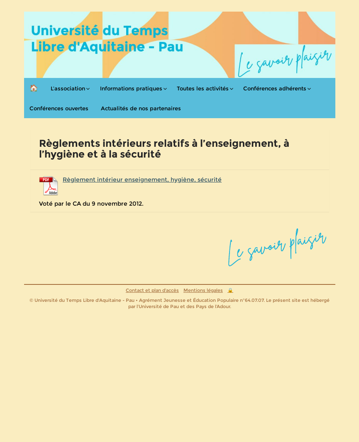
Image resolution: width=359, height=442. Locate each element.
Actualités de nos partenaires (141, 108)
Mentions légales (203, 290)
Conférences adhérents (274, 88)
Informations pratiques (131, 88)
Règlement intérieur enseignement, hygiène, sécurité (142, 179)
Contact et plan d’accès (152, 290)
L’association (68, 88)
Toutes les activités (203, 88)
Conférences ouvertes (58, 108)
